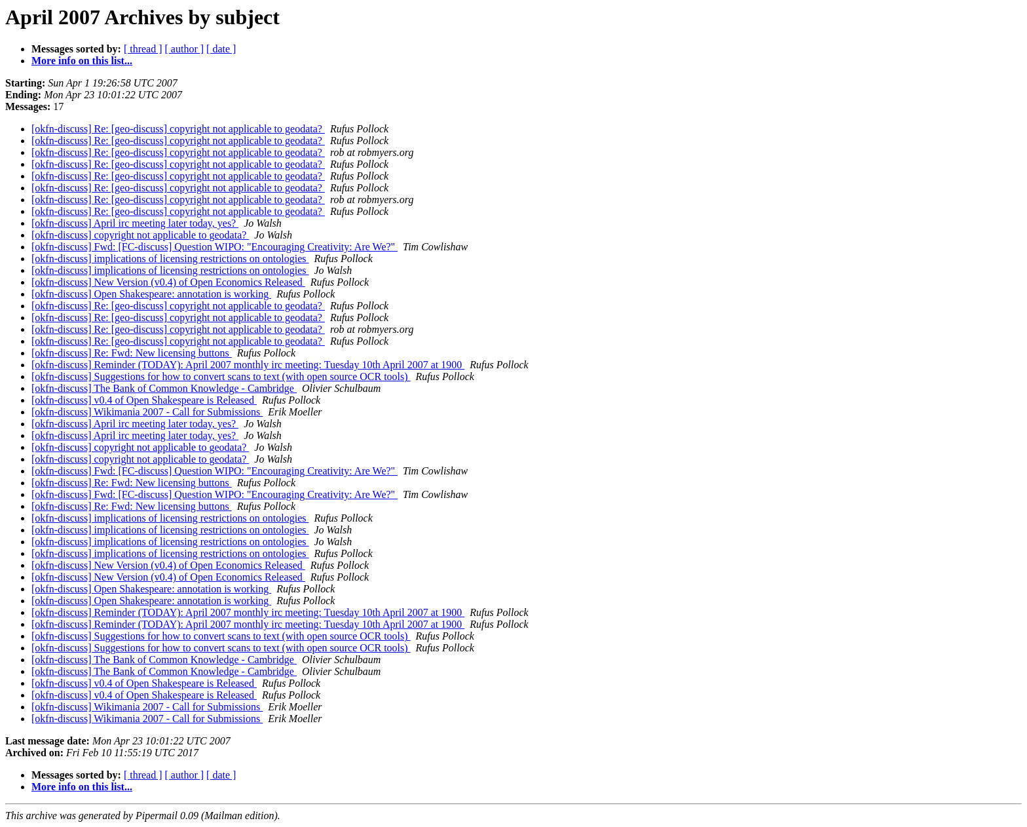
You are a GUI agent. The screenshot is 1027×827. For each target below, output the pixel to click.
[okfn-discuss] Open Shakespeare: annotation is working (151, 293)
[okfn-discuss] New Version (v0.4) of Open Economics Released (168, 282)
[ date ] (221, 48)
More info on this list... (81, 60)
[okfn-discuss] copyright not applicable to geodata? (140, 234)
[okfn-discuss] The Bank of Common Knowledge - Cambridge (164, 388)
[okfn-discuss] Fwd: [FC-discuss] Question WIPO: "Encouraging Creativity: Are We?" (214, 246)
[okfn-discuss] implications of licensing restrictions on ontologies (170, 258)
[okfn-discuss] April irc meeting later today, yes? (134, 223)
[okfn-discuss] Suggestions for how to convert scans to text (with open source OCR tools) (221, 376)
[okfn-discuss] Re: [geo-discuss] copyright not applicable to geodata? (178, 128)
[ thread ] (143, 48)
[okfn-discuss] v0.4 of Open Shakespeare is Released (144, 400)
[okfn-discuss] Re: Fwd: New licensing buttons (131, 352)
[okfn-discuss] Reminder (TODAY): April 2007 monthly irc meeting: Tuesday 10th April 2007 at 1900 (247, 364)
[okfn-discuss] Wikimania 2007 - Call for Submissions (147, 411)
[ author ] (184, 48)
